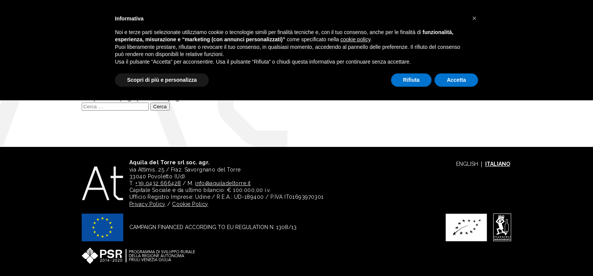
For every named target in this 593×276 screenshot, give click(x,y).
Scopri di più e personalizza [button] (162, 80)
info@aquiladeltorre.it (222, 183)
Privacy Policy (147, 204)
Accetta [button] (456, 80)
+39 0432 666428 (158, 183)
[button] (474, 18)
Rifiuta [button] (411, 80)
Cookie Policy (190, 204)
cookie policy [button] (355, 39)
